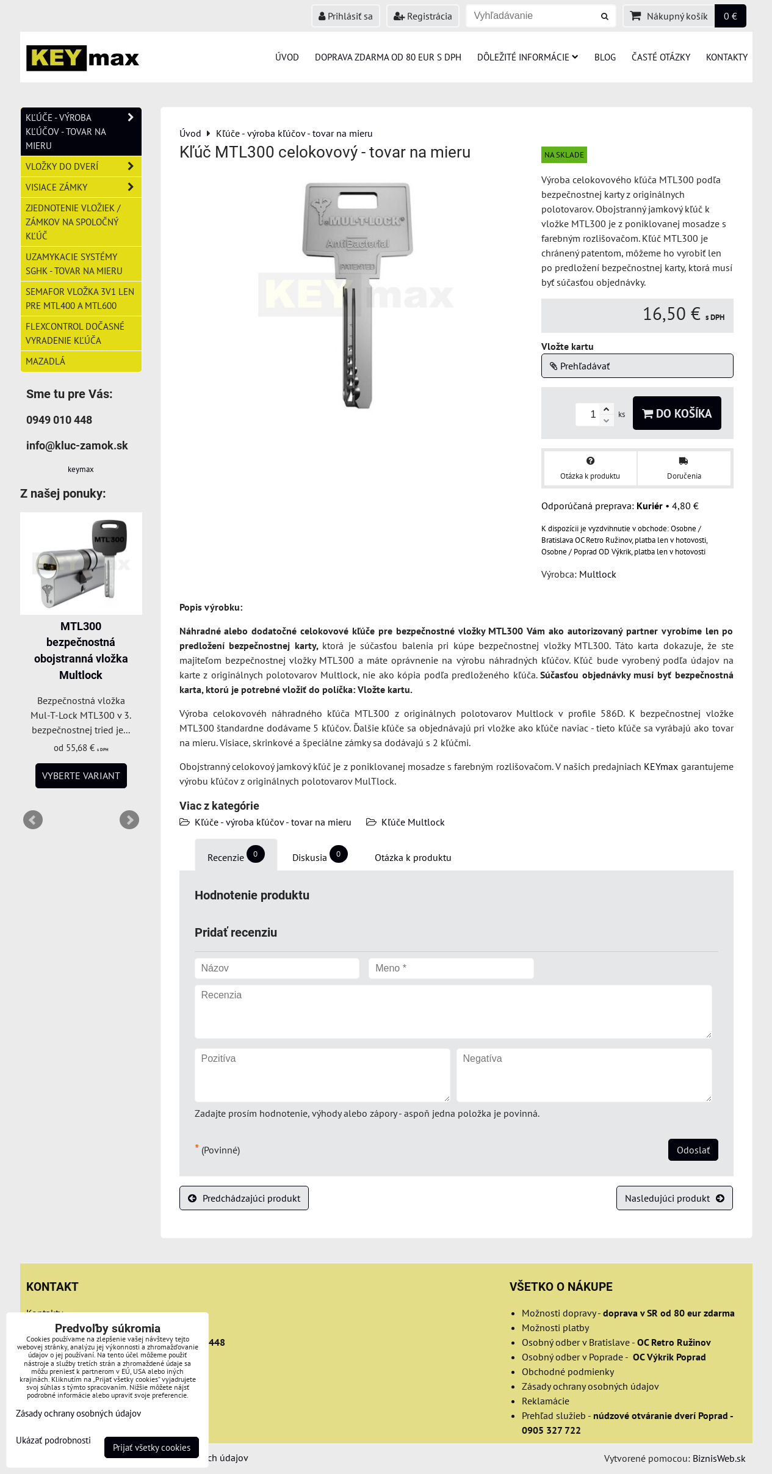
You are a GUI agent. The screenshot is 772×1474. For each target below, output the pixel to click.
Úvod (287, 57)
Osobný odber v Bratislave (576, 1342)
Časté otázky (661, 57)
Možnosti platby (555, 1327)
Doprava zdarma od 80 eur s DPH (388, 57)
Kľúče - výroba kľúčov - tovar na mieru (273, 822)
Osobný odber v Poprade (572, 1357)
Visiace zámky (84, 187)
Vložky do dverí (84, 166)
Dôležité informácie (528, 57)
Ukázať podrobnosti (53, 1441)
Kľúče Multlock (413, 822)
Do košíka (677, 413)
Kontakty (727, 57)
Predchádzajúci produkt (244, 1198)
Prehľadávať (580, 366)
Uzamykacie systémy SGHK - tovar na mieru (74, 263)
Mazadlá (45, 361)
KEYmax (661, 766)
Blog (605, 57)
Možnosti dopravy (559, 1313)
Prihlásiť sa (346, 16)
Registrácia (423, 16)
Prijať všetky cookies (151, 1447)
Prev (33, 820)
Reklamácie (545, 1401)
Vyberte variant (81, 775)
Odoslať (693, 1150)
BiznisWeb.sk (719, 1458)
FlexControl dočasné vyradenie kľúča (75, 333)
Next (129, 820)
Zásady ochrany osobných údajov (590, 1386)
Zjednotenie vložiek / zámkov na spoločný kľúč (73, 221)
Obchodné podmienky (568, 1371)
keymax (81, 469)
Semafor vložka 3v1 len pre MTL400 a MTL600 (80, 298)
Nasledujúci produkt (674, 1198)
